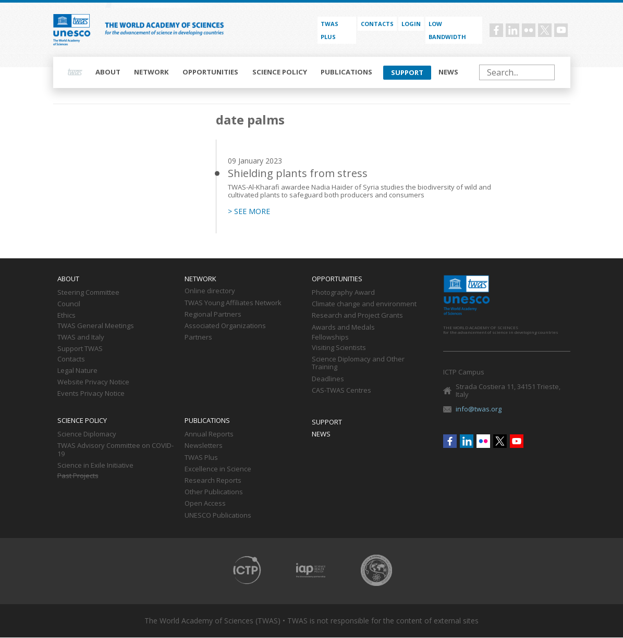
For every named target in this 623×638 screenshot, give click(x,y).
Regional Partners (213, 314)
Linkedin (512, 30)
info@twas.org (479, 409)
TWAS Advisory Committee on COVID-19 (115, 450)
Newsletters (204, 446)
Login (411, 24)
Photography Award (343, 293)
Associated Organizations (225, 326)
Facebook (496, 30)
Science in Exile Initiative (95, 465)
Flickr (528, 30)
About (107, 72)
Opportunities (210, 72)
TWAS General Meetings (95, 326)
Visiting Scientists (339, 348)
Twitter (545, 30)
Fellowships (330, 337)
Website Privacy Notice (93, 382)
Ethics (66, 315)
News (448, 72)
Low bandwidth (447, 30)
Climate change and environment (364, 304)
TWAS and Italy (80, 337)
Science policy (279, 72)
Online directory (210, 291)
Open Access (205, 503)
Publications (346, 72)
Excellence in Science (218, 469)
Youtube (561, 30)
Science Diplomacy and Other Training (358, 363)
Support (407, 72)
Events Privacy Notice (91, 394)
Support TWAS (80, 349)
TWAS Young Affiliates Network (233, 303)
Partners (198, 337)
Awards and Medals (343, 327)
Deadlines (328, 379)
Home (75, 72)
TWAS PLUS (329, 30)
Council (68, 304)
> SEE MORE (249, 211)
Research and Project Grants (357, 315)
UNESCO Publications (218, 515)
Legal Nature (77, 371)
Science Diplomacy (86, 434)
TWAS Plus (201, 458)
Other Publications (214, 492)
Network (151, 72)
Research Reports (213, 481)
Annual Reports (209, 434)
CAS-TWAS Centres (341, 390)
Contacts (377, 24)
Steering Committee (88, 293)
